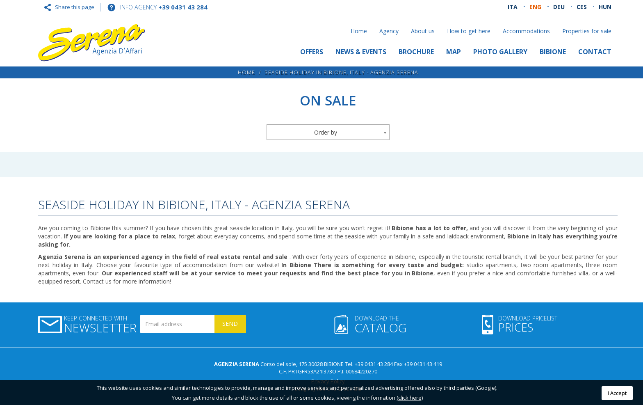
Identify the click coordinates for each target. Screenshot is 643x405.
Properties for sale (586, 31)
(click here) (410, 397)
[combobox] (328, 132)
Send (230, 323)
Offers (311, 51)
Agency (389, 31)
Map (453, 51)
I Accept (617, 393)
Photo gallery (500, 51)
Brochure (416, 51)
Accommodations (526, 31)
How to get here (468, 31)
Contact (594, 51)
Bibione (553, 51)
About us (423, 31)
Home (359, 31)
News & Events (360, 51)
